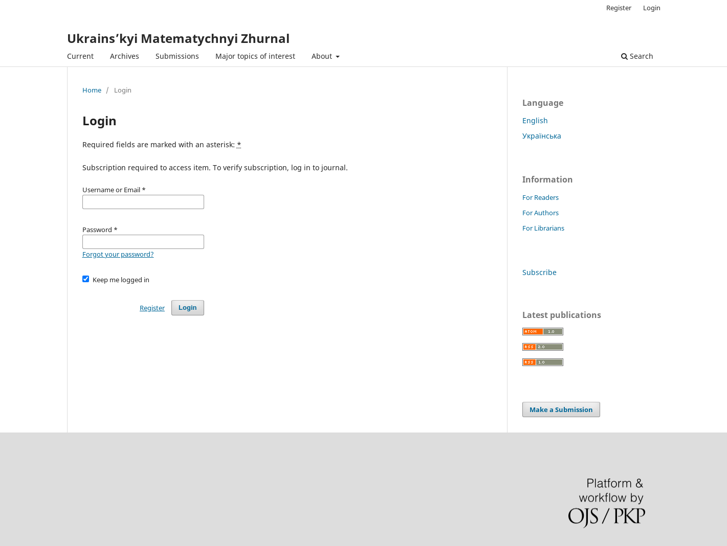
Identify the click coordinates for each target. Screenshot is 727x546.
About (323, 56)
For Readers (540, 197)
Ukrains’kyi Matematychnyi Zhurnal (178, 38)
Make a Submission (561, 409)
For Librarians (543, 228)
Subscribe (539, 272)
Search (637, 56)
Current (80, 56)
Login (651, 7)
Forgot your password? (118, 254)
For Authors (540, 212)
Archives (124, 56)
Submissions (177, 56)
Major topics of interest (255, 56)
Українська (541, 136)
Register (618, 7)
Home (91, 90)
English (535, 120)
